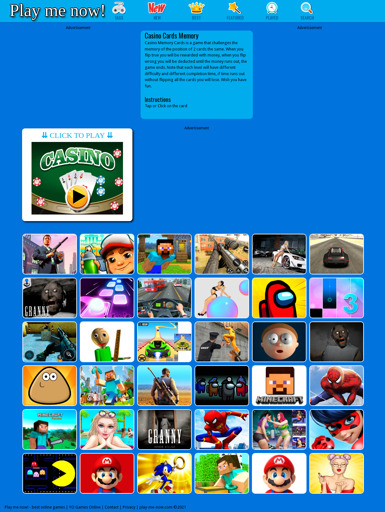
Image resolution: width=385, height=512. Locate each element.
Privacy (129, 507)
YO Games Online (85, 507)
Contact (112, 507)
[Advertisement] (78, 75)
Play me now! (57, 10)
